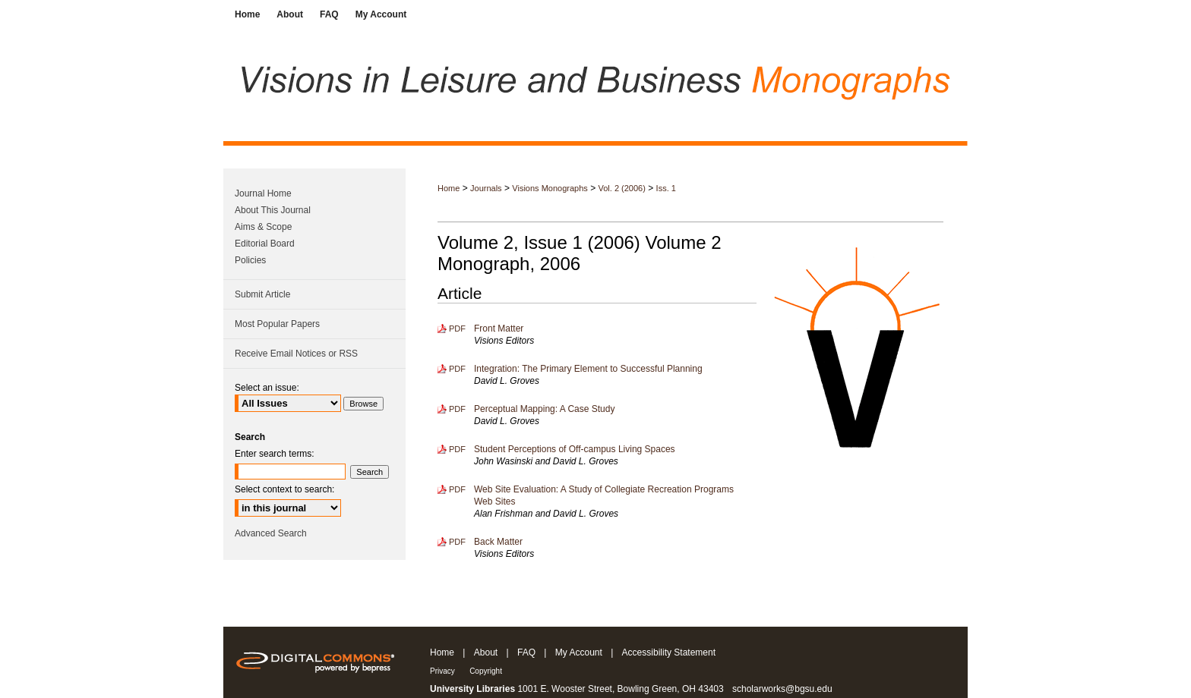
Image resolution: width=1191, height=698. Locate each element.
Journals (486, 188)
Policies (250, 260)
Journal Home (263, 193)
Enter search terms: (274, 453)
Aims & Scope (263, 227)
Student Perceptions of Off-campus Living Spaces (574, 449)
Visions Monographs (549, 188)
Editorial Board (265, 243)
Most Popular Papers (277, 324)
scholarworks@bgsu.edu (782, 689)
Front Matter (498, 328)
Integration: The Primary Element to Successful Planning (588, 368)
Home (449, 188)
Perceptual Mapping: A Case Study (544, 409)
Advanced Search (271, 533)
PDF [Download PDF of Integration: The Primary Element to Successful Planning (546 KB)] (457, 368)
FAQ (526, 652)
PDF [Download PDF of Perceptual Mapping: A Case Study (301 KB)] (457, 408)
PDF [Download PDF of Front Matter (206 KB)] (457, 328)
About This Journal (273, 210)
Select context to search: (284, 489)
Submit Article (262, 294)
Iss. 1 (666, 188)
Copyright (485, 671)
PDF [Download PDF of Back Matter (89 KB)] (457, 541)
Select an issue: (267, 387)
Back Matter (498, 541)
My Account (578, 652)
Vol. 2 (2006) (622, 188)
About (486, 652)
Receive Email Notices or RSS (296, 353)
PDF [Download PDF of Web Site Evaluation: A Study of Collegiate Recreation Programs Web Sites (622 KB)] (457, 489)
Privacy (442, 671)
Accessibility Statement (669, 652)
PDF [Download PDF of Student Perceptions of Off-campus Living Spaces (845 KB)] (457, 449)
